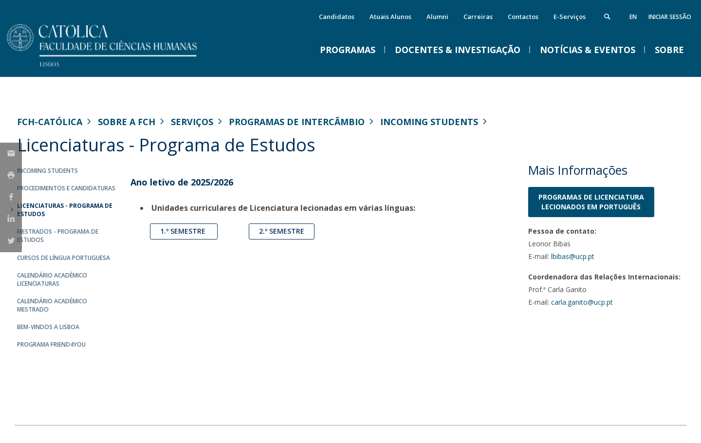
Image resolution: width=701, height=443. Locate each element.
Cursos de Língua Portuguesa (63, 258)
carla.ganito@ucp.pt (582, 302)
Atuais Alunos (390, 16)
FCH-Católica (49, 122)
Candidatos (336, 16)
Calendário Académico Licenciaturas (52, 279)
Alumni (437, 16)
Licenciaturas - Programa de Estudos (64, 210)
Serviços (192, 122)
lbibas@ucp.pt (572, 256)
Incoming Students (429, 122)
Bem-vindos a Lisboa (48, 327)
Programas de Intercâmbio (297, 122)
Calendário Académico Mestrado (52, 305)
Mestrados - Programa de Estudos (57, 235)
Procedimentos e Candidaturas (66, 188)
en (633, 17)
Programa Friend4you (51, 344)
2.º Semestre (281, 231)
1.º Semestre (183, 231)
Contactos (523, 16)
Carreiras (478, 16)
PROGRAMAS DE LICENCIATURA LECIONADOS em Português (591, 201)
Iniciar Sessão (669, 17)
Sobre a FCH (126, 122)
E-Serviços (569, 16)
